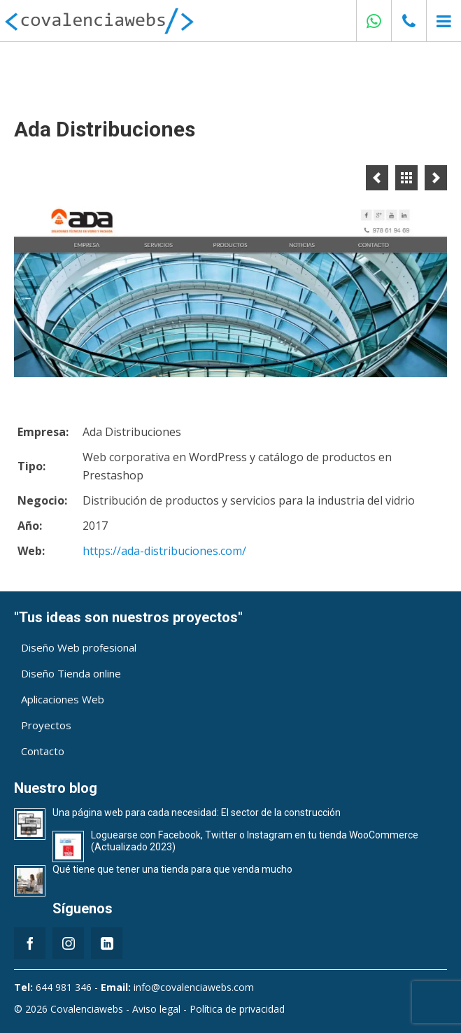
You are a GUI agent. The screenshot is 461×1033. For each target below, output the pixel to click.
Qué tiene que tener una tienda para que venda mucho (172, 869)
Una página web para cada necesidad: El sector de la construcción (196, 812)
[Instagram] (68, 943)
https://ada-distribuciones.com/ (164, 550)
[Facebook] (29, 943)
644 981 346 (64, 987)
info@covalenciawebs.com (194, 987)
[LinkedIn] (106, 943)
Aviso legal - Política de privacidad (208, 1009)
